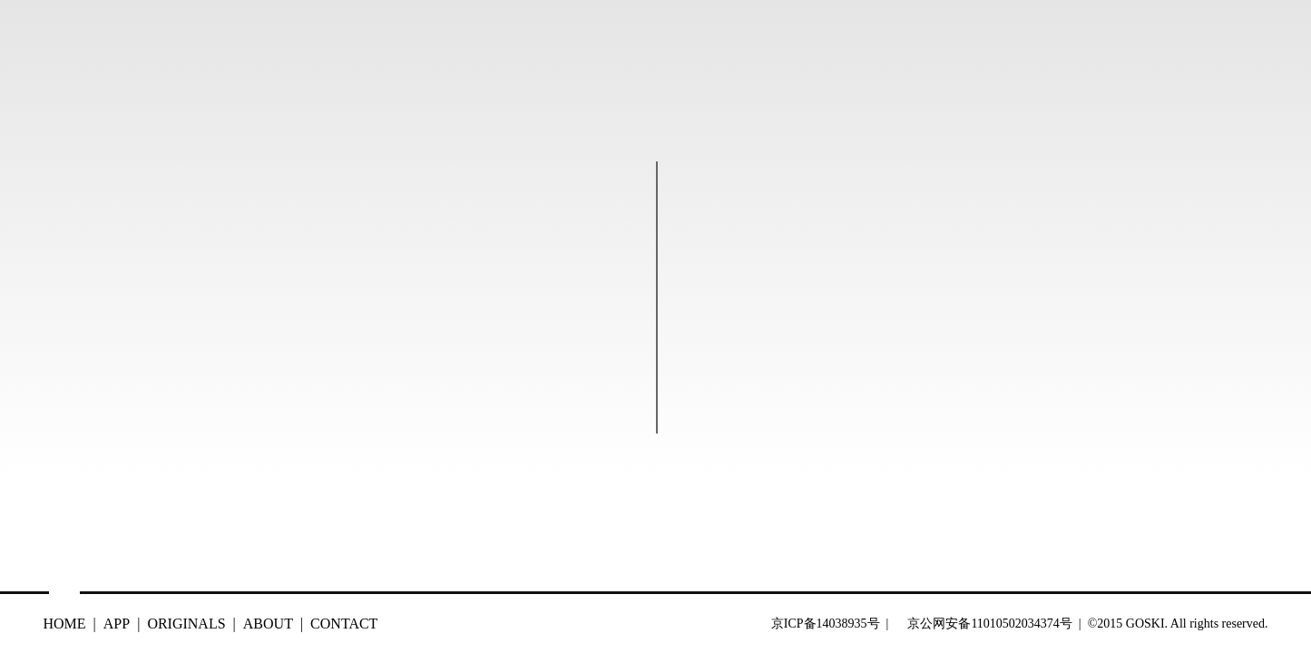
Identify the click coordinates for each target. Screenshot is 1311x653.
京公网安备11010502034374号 (989, 623)
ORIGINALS (186, 623)
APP (116, 623)
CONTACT (343, 623)
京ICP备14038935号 (827, 623)
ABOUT (268, 623)
